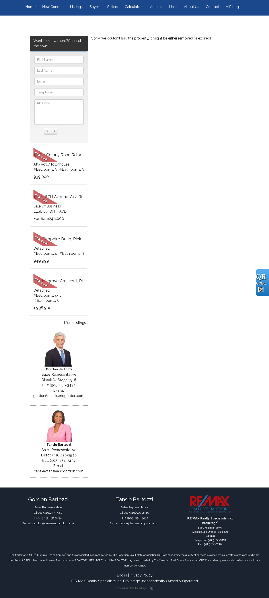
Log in (122, 575)
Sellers (112, 7)
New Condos (52, 7)
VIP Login (234, 7)
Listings (76, 7)
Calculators (134, 7)
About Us (191, 7)
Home (30, 7)
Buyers (95, 7)
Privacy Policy (141, 575)
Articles (156, 7)
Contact (212, 7)
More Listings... (76, 323)
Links (173, 7)
